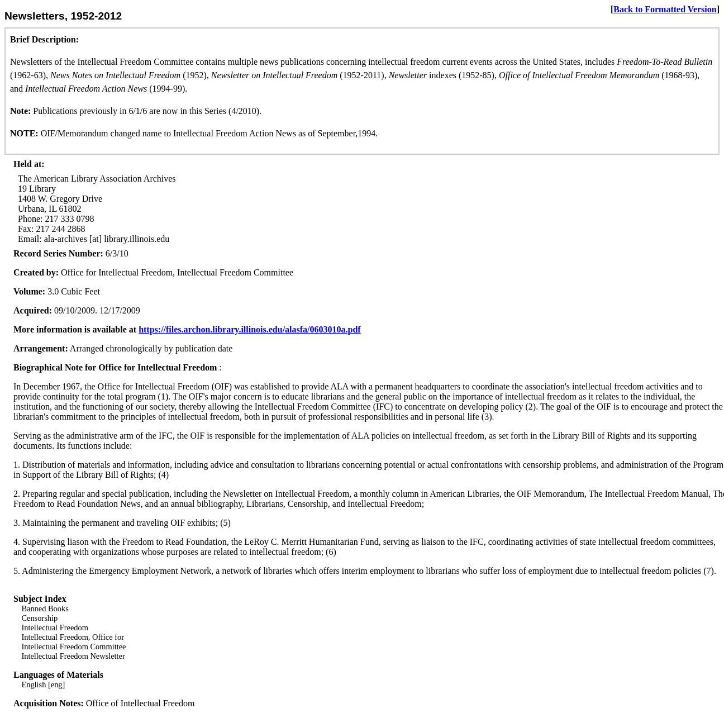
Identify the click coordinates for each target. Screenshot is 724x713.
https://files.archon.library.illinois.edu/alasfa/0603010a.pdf (250, 329)
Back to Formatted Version (664, 9)
